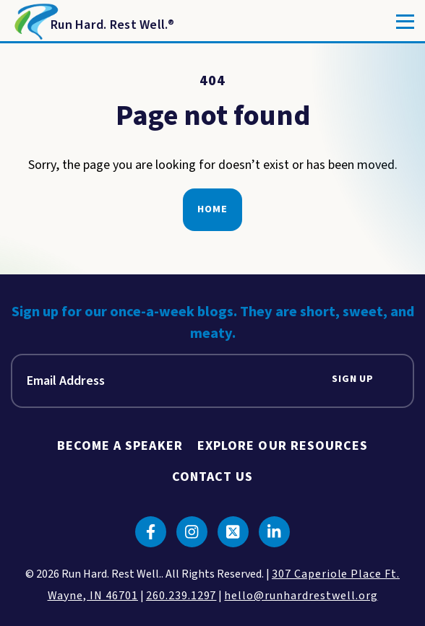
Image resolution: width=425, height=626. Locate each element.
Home (212, 209)
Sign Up (353, 379)
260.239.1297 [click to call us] (181, 596)
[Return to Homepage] (93, 21)
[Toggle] (405, 21)
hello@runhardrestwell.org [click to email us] (300, 596)
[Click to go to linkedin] (274, 531)
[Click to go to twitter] (233, 531)
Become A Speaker (120, 446)
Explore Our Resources (283, 446)
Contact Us (213, 477)
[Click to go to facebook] (150, 531)
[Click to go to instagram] (191, 531)
